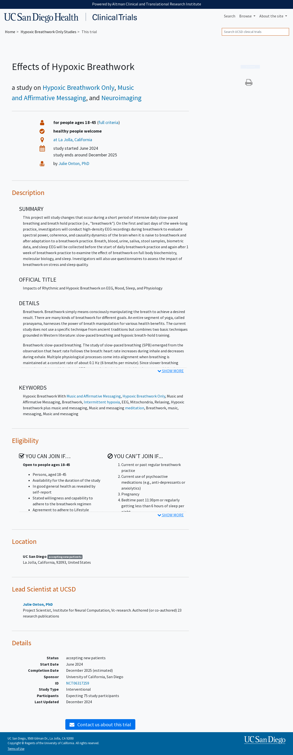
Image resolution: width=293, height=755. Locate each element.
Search (229, 16)
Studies (48, 31)
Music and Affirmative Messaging (94, 396)
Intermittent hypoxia (102, 401)
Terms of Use (16, 749)
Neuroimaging (121, 97)
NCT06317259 (77, 683)
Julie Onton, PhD (73, 163)
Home (10, 31)
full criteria (108, 122)
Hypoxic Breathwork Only (78, 87)
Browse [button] (245, 16)
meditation (134, 407)
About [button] (271, 16)
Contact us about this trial (100, 724)
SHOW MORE (170, 370)
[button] (248, 83)
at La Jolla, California (72, 139)
